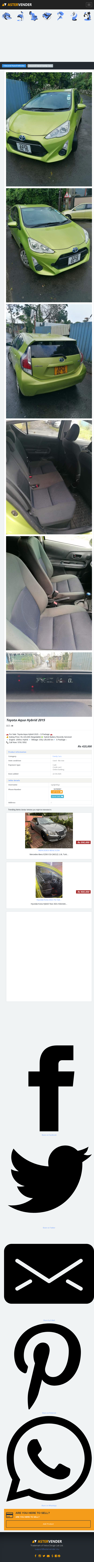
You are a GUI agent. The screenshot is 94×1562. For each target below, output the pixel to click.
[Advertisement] (49, 957)
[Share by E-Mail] (49, 1275)
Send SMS (57, 796)
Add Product (48, 1524)
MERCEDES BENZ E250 (49, 850)
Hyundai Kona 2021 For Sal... (49, 900)
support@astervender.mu (47, 1549)
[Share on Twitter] (49, 1182)
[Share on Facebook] (49, 1090)
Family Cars (57, 756)
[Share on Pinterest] (49, 1368)
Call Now (57, 792)
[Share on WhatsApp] (49, 1460)
